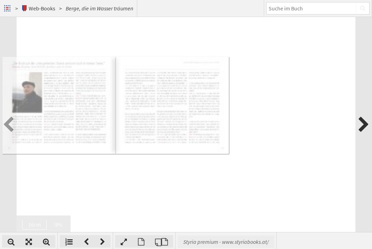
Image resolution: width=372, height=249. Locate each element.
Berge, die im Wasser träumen (99, 8)
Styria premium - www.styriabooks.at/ (316, 241)
